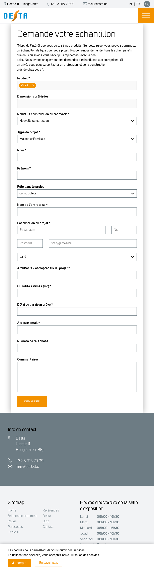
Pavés (12, 521)
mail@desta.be (94, 4)
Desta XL (14, 532)
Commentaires (27, 359)
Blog (46, 521)
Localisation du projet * (34, 223)
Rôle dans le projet (30, 187)
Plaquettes (15, 527)
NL (131, 4)
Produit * (23, 78)
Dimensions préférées (32, 96)
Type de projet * (28, 132)
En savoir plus (48, 563)
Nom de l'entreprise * (32, 205)
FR (138, 4)
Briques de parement (22, 516)
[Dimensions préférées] (20, 103)
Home (12, 510)
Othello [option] (27, 85)
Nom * (21, 150)
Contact (48, 527)
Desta (47, 516)
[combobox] (77, 85)
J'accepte (19, 563)
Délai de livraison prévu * (35, 304)
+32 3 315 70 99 (59, 4)
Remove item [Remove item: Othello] (33, 85)
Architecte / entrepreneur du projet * (43, 268)
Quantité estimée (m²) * (34, 286)
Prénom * (24, 168)
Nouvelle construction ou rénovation (43, 114)
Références (51, 510)
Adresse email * (28, 323)
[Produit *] (37, 85)
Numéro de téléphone (33, 341)
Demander (32, 401)
